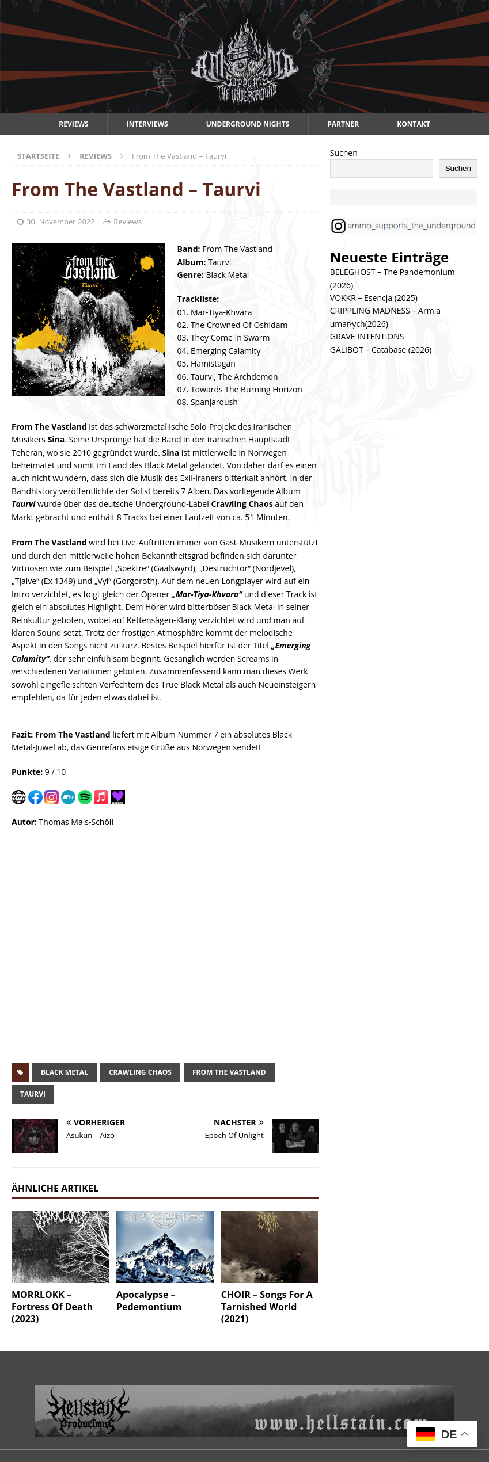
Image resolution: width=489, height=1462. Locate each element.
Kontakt (413, 124)
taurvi (33, 1094)
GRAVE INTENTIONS (367, 336)
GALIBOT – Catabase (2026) (380, 349)
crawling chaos (140, 1072)
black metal (64, 1072)
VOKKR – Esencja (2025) (374, 297)
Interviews (147, 124)
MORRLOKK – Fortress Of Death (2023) (52, 1306)
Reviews (73, 124)
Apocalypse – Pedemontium (148, 1300)
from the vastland (229, 1072)
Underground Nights (248, 124)
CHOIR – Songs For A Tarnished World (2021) (267, 1306)
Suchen (344, 152)
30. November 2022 (60, 221)
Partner (343, 124)
